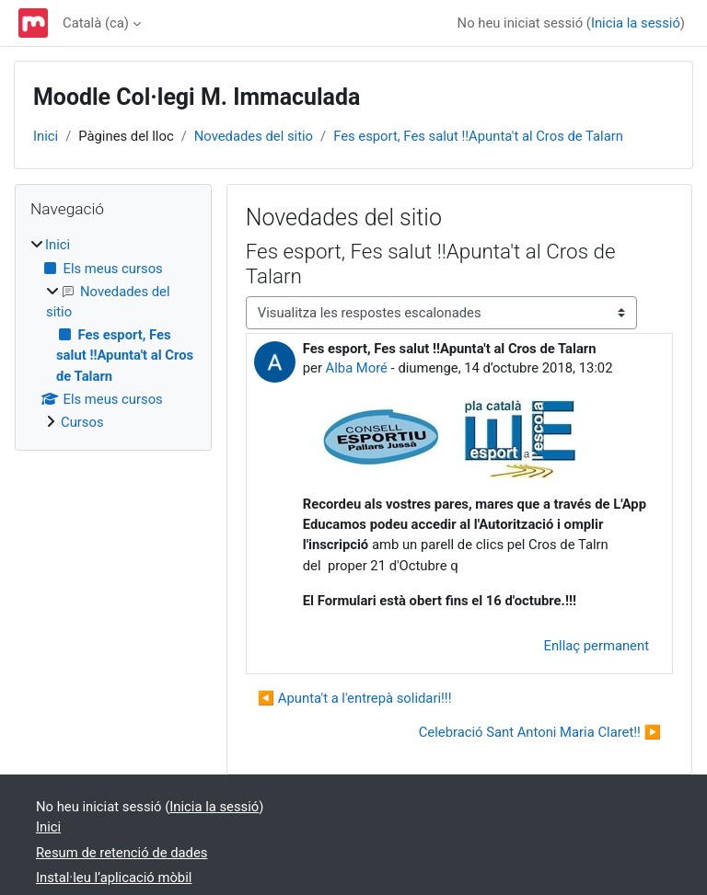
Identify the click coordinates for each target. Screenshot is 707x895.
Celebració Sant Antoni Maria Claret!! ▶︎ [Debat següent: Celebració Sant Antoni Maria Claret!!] (540, 732)
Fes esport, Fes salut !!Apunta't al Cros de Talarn (478, 136)
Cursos (82, 422)
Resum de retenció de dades (121, 852)
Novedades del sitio (253, 136)
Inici (45, 136)
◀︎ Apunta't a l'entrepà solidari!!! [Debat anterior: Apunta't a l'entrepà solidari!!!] (355, 698)
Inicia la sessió (635, 23)
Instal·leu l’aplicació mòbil (113, 877)
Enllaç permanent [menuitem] (596, 645)
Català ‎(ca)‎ (96, 23)
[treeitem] (113, 333)
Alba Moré (357, 368)
